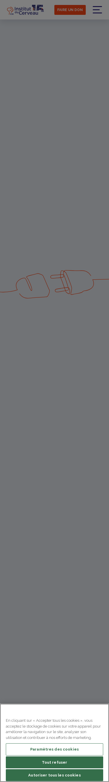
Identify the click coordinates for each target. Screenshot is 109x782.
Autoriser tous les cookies (54, 775)
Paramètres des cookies (54, 749)
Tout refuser (54, 762)
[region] (54, 743)
